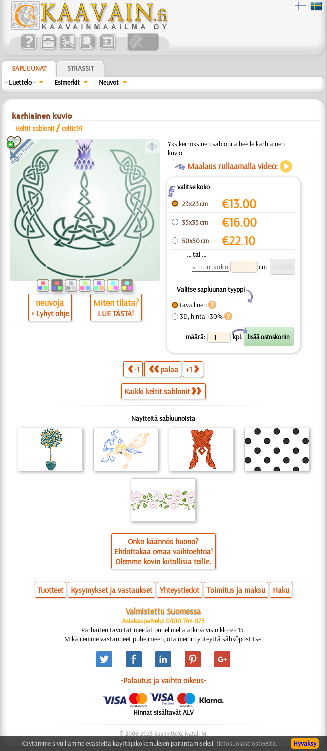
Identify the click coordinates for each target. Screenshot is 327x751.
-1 (134, 369)
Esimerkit (67, 82)
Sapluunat (29, 68)
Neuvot (109, 82)
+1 (192, 369)
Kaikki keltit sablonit (163, 391)
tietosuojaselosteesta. (247, 743)
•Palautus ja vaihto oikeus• (163, 680)
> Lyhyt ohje (50, 313)
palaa (163, 369)
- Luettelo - (21, 82)
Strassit (81, 68)
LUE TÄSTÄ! (116, 313)
